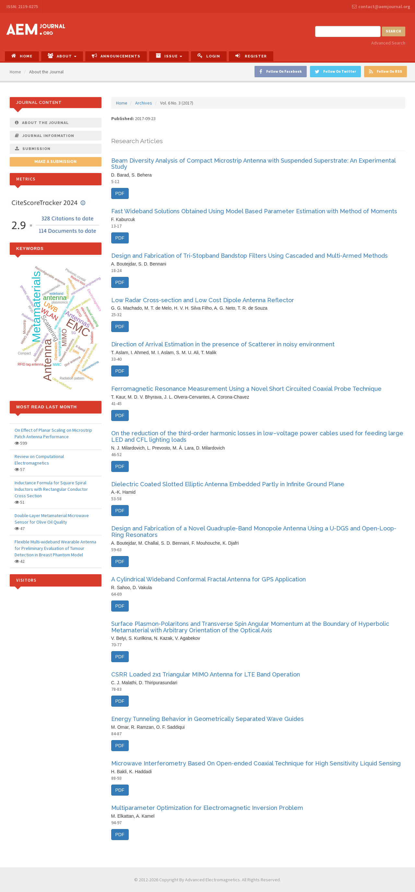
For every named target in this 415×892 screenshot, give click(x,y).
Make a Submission (55, 161)
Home (21, 55)
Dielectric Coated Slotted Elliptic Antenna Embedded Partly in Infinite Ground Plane (227, 484)
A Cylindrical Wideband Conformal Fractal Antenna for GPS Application (208, 579)
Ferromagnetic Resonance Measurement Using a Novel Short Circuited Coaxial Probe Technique (246, 388)
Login (208, 55)
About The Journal (42, 122)
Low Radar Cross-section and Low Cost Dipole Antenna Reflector (202, 300)
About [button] (62, 55)
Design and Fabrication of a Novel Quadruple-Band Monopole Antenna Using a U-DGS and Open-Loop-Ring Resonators (253, 531)
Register (251, 55)
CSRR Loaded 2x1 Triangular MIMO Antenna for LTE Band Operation (205, 674)
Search (393, 31)
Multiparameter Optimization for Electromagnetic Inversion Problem (207, 807)
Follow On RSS (385, 71)
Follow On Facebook (280, 71)
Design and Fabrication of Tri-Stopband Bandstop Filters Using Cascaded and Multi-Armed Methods (249, 255)
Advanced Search (388, 43)
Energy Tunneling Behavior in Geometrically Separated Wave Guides (207, 718)
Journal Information (44, 135)
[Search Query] (348, 31)
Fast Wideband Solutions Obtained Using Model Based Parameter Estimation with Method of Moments (254, 211)
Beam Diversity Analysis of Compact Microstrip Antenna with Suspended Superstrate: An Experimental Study (253, 163)
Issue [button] (169, 55)
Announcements (116, 55)
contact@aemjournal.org (381, 6)
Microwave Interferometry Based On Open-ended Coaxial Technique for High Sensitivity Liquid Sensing (256, 763)
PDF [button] (119, 193)
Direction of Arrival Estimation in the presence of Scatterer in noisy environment (223, 344)
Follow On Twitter (335, 71)
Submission (33, 148)
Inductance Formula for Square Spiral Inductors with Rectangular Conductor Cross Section (51, 489)
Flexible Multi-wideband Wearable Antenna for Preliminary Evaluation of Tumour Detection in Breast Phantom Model (55, 548)
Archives (143, 103)
